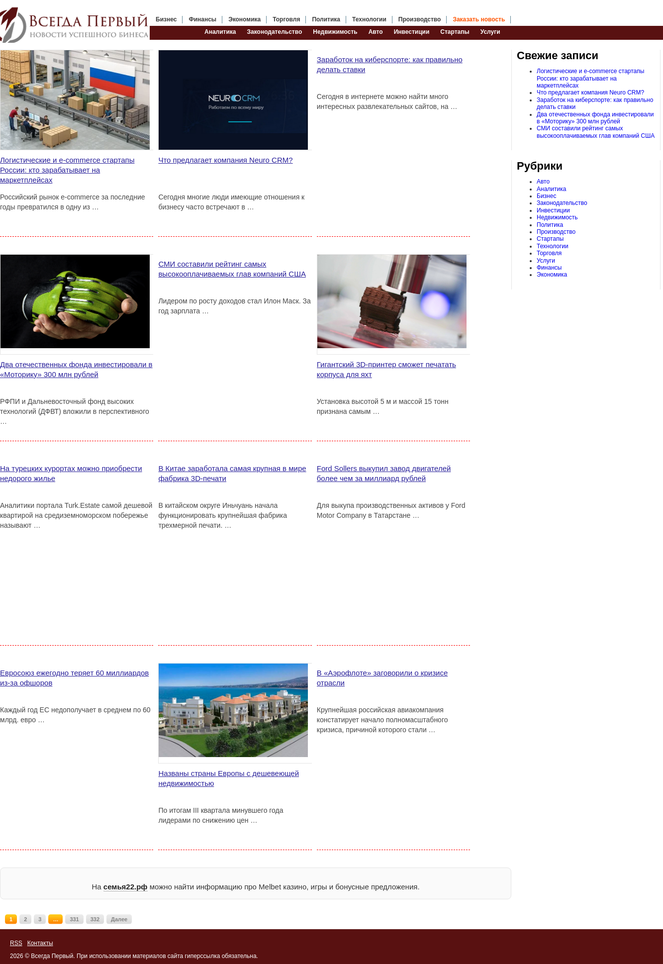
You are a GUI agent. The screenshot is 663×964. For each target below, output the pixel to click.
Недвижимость (335, 31)
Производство (419, 19)
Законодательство (274, 31)
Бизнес (166, 19)
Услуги (490, 31)
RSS (16, 943)
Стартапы (454, 31)
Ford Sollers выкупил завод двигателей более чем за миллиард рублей (384, 473)
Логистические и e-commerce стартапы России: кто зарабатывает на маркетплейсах (67, 170)
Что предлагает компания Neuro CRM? (225, 160)
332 (95, 919)
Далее (119, 919)
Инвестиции (412, 31)
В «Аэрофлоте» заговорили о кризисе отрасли (382, 678)
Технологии (369, 19)
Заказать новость (479, 19)
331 (74, 919)
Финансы (202, 19)
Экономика (244, 19)
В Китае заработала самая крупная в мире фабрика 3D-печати (232, 473)
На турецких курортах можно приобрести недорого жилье (71, 473)
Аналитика (220, 31)
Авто (376, 31)
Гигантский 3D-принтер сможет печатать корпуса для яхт (386, 369)
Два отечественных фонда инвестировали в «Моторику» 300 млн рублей (76, 369)
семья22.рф (125, 886)
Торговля (286, 19)
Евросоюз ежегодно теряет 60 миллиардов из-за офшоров (74, 678)
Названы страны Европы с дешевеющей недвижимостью (228, 778)
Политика (326, 19)
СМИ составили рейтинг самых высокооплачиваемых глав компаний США (232, 269)
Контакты (40, 943)
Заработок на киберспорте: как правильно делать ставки (390, 64)
